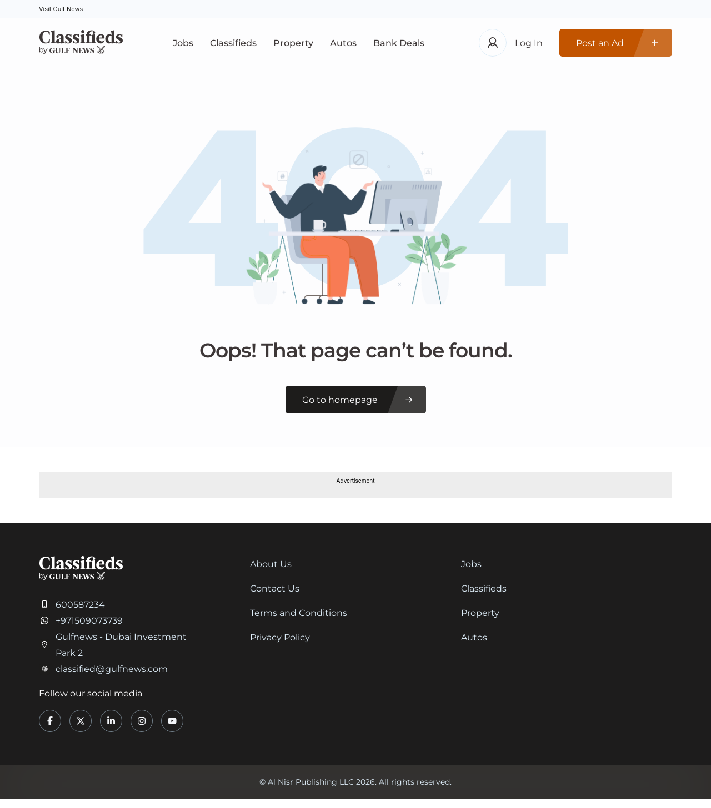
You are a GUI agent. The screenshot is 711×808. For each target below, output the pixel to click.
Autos (343, 43)
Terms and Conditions (298, 613)
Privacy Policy (280, 637)
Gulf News (68, 9)
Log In (529, 43)
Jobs (183, 43)
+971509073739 (89, 620)
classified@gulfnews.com (112, 669)
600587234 (80, 604)
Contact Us (274, 588)
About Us (271, 564)
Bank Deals (398, 43)
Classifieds (233, 43)
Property (293, 43)
